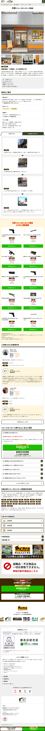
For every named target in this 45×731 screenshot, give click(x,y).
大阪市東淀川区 (14, 501)
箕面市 (38, 501)
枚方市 (15, 499)
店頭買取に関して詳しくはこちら (11, 103)
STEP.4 (6, 208)
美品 (33, 300)
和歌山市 (10, 506)
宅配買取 (7, 530)
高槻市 (26, 499)
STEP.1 (6, 150)
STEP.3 (6, 188)
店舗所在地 (6, 679)
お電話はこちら (8, 79)
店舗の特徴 (4, 66)
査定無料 (22, 580)
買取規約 (6, 681)
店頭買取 (7, 525)
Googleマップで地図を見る (10, 116)
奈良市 (3, 506)
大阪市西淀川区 (23, 503)
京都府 (38, 503)
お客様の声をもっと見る (22, 422)
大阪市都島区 (31, 503)
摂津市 (27, 501)
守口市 (21, 501)
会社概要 (6, 676)
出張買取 (7, 521)
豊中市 (9, 499)
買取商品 (5, 363)
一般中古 (11, 238)
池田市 (15, 503)
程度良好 (33, 258)
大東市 (9, 503)
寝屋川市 (38, 499)
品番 (5, 365)
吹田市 (21, 499)
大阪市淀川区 (5, 501)
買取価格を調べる (12, 246)
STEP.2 (6, 169)
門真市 (3, 503)
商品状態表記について (9, 333)
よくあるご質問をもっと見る (22, 483)
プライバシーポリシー (9, 684)
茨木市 (32, 499)
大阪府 (3, 499)
